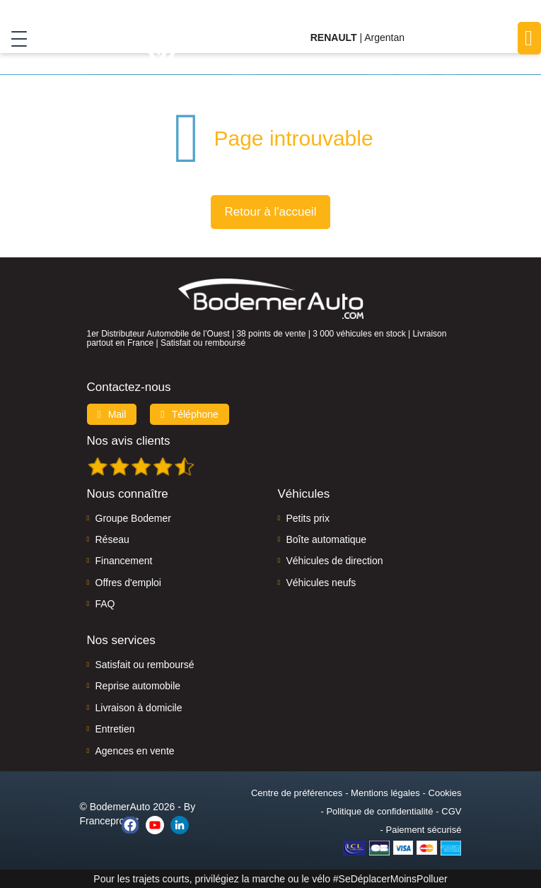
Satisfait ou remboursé (144, 664)
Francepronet (109, 820)
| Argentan (357, 37)
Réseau (112, 539)
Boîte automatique (326, 539)
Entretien (115, 729)
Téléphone (190, 414)
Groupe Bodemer (133, 518)
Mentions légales (385, 793)
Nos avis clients (128, 441)
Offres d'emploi (128, 582)
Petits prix (308, 518)
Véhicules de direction (334, 560)
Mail (112, 414)
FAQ (105, 603)
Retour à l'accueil (271, 211)
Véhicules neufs (321, 582)
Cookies (445, 793)
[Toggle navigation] (14, 38)
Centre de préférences (296, 793)
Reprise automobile (138, 685)
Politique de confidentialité (379, 811)
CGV (451, 811)
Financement (124, 560)
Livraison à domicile (138, 707)
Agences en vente (135, 750)
